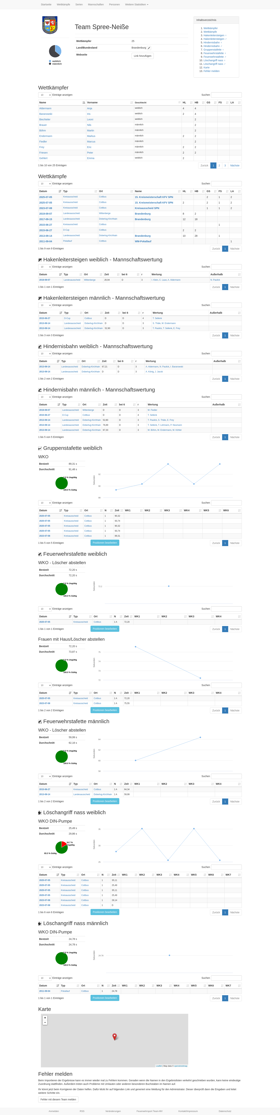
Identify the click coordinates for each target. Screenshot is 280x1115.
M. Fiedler (152, 410)
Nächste (234, 165)
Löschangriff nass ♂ (215, 63)
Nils (89, 125)
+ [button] (45, 1018)
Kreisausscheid (70, 196)
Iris (89, 113)
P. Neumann (176, 425)
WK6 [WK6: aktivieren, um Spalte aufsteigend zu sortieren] (226, 510)
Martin (90, 130)
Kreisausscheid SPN (147, 208)
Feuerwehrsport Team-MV (149, 1111)
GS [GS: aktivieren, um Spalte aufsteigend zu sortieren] (208, 102)
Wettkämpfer (211, 28)
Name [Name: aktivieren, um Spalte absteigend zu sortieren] (42, 102)
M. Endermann (169, 323)
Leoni (90, 119)
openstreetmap (180, 1066)
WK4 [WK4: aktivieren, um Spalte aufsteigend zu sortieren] (186, 510)
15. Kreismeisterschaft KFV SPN (154, 197)
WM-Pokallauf (143, 241)
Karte (206, 67)
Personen (114, 4)
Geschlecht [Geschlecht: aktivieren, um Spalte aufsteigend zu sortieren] (140, 102)
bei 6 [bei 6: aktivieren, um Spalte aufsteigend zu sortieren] (124, 274)
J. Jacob (159, 371)
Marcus (91, 141)
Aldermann (45, 108)
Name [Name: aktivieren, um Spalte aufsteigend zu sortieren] (138, 191)
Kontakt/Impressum (188, 1111)
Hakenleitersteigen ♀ (215, 35)
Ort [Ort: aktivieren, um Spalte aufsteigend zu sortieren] (101, 191)
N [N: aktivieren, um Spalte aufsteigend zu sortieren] (105, 510)
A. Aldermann (174, 280)
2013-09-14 (45, 235)
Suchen (222, 95)
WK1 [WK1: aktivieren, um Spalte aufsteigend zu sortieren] (128, 510)
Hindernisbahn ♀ (213, 42)
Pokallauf (67, 241)
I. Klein (155, 280)
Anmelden (54, 1111)
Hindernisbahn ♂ (213, 46)
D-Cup (66, 230)
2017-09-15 (45, 219)
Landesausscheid (71, 213)
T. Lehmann (163, 425)
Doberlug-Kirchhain (108, 219)
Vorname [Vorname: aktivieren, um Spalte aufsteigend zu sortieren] (92, 102)
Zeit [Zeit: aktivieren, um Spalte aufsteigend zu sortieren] (106, 274)
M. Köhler (177, 430)
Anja (89, 108)
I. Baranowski (176, 366)
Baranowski (45, 113)
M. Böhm (152, 430)
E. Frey (176, 328)
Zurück (204, 165)
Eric (89, 147)
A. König (150, 371)
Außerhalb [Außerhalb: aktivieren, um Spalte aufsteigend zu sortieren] (216, 274)
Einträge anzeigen (55, 95)
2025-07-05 (45, 197)
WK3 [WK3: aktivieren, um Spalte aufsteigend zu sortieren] (167, 510)
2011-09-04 (45, 241)
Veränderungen (113, 1111)
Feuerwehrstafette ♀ (215, 53)
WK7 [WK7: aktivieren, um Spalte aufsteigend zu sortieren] (228, 874)
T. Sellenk (157, 318)
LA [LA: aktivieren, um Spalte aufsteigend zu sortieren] (232, 102)
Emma (90, 158)
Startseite (46, 4)
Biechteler (44, 119)
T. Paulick (157, 328)
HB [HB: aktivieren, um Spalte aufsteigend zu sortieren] (196, 102)
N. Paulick (215, 280)
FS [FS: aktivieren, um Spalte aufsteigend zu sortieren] (220, 102)
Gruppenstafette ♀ (214, 49)
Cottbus (102, 196)
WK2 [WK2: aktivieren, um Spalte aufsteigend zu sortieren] (147, 510)
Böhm (42, 130)
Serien (79, 4)
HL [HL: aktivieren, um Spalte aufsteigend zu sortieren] (184, 102)
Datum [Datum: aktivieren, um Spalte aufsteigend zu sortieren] (43, 191)
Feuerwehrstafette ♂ (215, 56)
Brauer (43, 125)
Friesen (43, 152)
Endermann (45, 136)
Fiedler (43, 141)
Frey (41, 147)
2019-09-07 (45, 213)
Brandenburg (143, 213)
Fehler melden (212, 71)
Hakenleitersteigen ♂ (215, 38)
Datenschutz (225, 1111)
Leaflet (159, 1066)
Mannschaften (96, 4)
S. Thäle (157, 323)
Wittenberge (105, 213)
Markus (91, 136)
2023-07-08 (45, 208)
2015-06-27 (45, 224)
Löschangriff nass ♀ (215, 60)
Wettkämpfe (63, 4)
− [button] (45, 1022)
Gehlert (43, 158)
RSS (82, 1111)
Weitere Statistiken (136, 4)
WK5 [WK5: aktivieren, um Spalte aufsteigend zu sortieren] (206, 510)
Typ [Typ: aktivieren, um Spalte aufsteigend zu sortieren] (65, 191)
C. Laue (163, 280)
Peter (90, 152)
